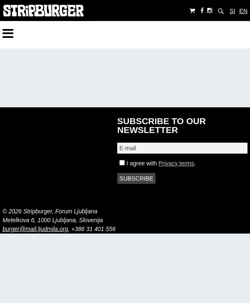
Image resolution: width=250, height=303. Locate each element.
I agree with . (157, 163)
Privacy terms (176, 163)
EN (243, 11)
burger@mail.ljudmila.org (35, 229)
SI (232, 11)
